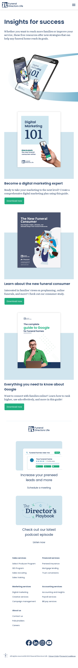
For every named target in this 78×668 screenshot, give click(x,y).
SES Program (18, 568)
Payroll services (49, 596)
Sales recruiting (19, 573)
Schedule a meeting (39, 487)
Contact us (17, 616)
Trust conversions (50, 573)
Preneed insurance (51, 563)
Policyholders (18, 620)
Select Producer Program (24, 563)
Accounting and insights (53, 592)
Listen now (39, 542)
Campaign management (24, 601)
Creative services (20, 596)
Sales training (18, 577)
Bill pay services (49, 601)
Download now (14, 200)
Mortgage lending (50, 568)
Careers (16, 625)
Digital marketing (20, 592)
